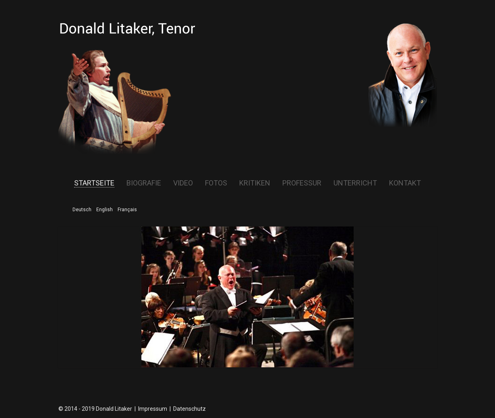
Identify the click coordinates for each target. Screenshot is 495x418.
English (104, 209)
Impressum (152, 409)
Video (183, 183)
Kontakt (405, 183)
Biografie (143, 183)
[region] (247, 297)
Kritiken (254, 183)
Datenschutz (189, 409)
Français (127, 209)
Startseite (94, 183)
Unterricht (355, 183)
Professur (301, 183)
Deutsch (81, 209)
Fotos (216, 183)
